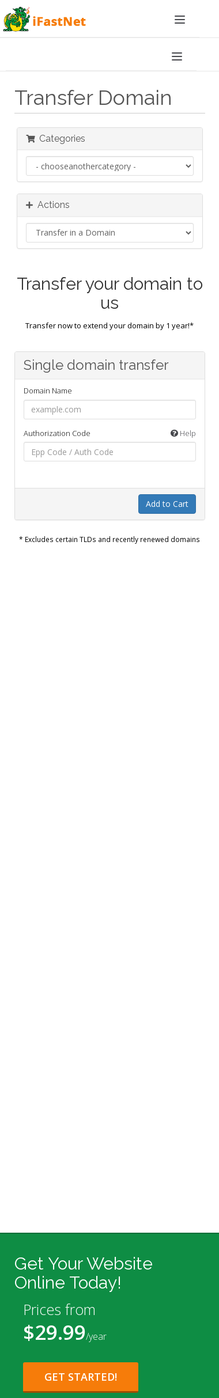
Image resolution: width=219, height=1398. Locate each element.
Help (183, 433)
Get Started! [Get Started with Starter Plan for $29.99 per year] (80, 1377)
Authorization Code (110, 434)
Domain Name (48, 390)
